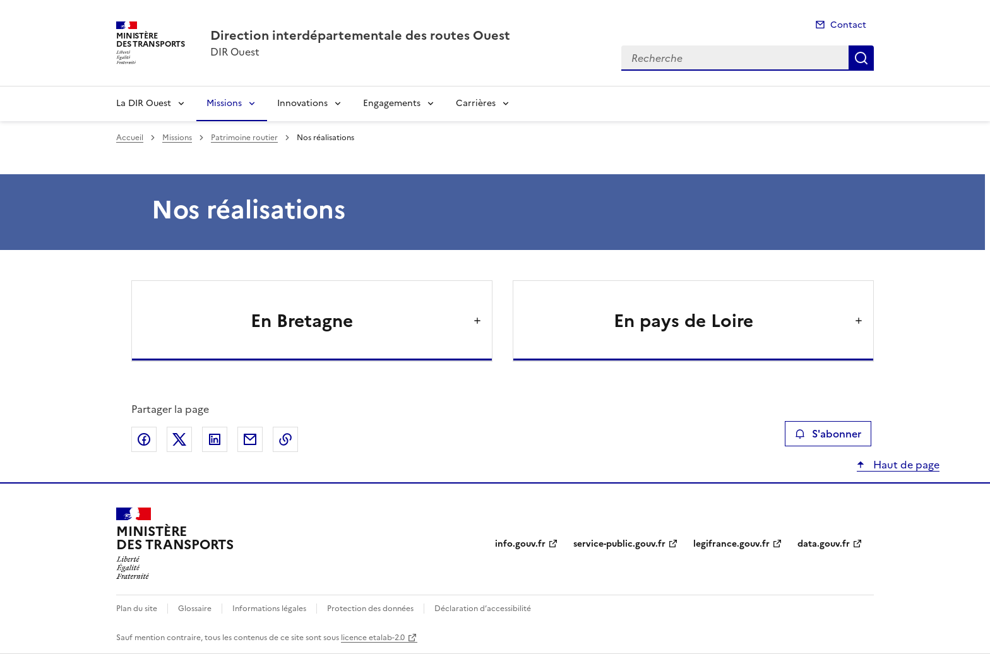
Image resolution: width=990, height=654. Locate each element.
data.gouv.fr (823, 543)
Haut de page (905, 464)
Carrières (476, 103)
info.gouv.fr (520, 543)
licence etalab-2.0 (373, 637)
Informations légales (269, 608)
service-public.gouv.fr (619, 543)
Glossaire (195, 608)
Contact (848, 25)
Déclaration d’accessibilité (482, 608)
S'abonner (828, 433)
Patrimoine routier (244, 137)
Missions (224, 103)
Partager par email (250, 439)
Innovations (302, 103)
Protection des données (370, 608)
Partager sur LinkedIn (214, 439)
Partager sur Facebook (144, 439)
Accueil (129, 137)
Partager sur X (179, 439)
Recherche (861, 58)
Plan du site (136, 608)
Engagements (391, 103)
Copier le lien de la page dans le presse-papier (285, 439)
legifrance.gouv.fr (731, 543)
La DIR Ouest (143, 103)
